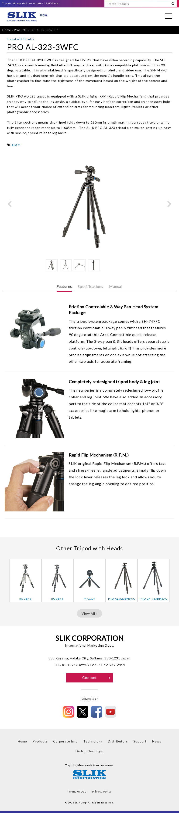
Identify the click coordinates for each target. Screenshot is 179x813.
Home (6, 30)
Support (140, 741)
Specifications (90, 286)
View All (89, 613)
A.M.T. (16, 145)
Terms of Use (76, 791)
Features (64, 286)
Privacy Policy (102, 791)
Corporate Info (65, 741)
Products (20, 30)
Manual (115, 286)
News (156, 741)
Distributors (118, 741)
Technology (92, 741)
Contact (96, 677)
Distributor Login (89, 751)
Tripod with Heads (20, 39)
